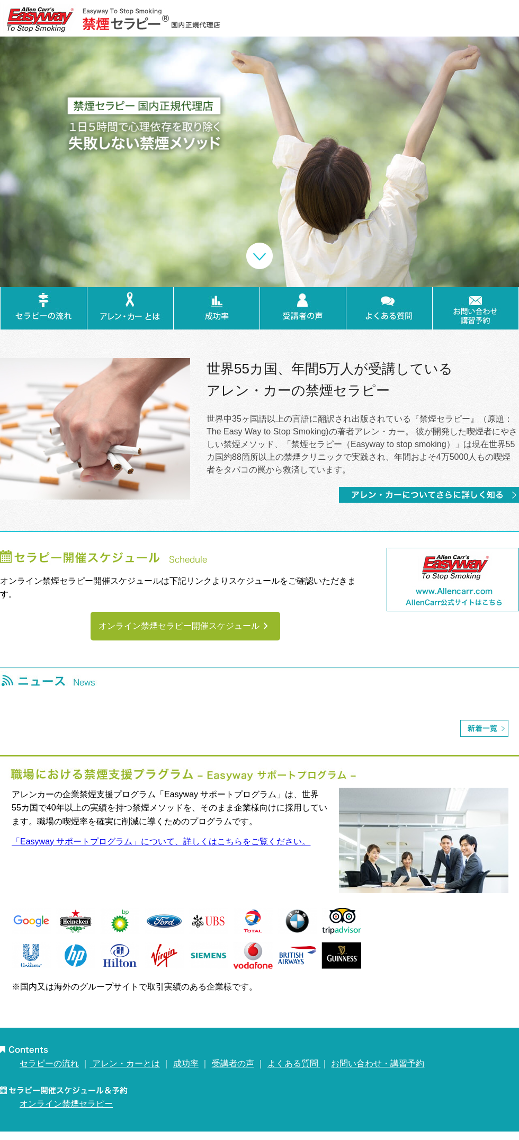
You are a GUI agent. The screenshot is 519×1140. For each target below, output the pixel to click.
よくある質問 (293, 1063)
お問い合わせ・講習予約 (377, 1063)
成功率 (186, 1063)
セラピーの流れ (49, 1063)
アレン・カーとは (124, 1063)
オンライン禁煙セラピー (66, 1103)
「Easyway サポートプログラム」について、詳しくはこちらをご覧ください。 (161, 841)
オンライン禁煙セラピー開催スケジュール (185, 626)
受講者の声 (233, 1063)
